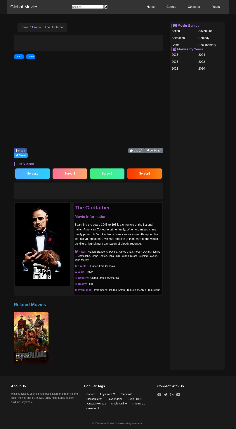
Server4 (144, 173)
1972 (90, 272)
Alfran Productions (128, 289)
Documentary (207, 44)
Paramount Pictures (105, 289)
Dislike (154, 150)
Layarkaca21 (107, 394)
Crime (176, 44)
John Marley (82, 260)
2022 (201, 61)
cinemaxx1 (92, 408)
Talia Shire (114, 255)
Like (136, 150)
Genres (171, 6)
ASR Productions (150, 289)
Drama (36, 27)
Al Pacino (111, 251)
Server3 (107, 173)
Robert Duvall (142, 251)
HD (91, 283)
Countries (194, 6)
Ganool (90, 394)
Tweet (21, 155)
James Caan (125, 251)
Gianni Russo (130, 255)
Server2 (69, 173)
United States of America (104, 277)
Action (176, 30)
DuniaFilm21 (135, 398)
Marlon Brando (96, 251)
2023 (175, 61)
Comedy (203, 37)
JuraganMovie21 (96, 403)
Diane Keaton (99, 255)
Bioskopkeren (94, 398)
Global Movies (24, 6)
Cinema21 (127, 394)
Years (216, 6)
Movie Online (119, 403)
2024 (201, 54)
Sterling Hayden (148, 255)
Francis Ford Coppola (102, 266)
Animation (178, 37)
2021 (175, 68)
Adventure (205, 30)
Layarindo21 (115, 398)
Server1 (32, 173)
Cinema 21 (138, 403)
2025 (175, 54)
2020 (201, 68)
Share (20, 150)
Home (151, 6)
